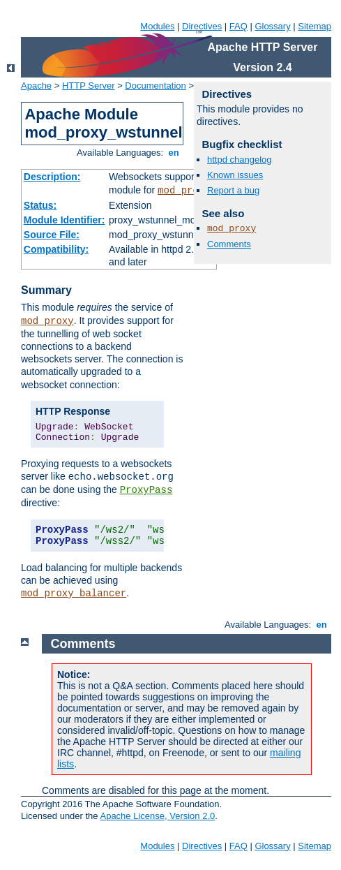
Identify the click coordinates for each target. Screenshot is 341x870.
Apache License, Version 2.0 (157, 816)
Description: (52, 176)
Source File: (51, 234)
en (173, 152)
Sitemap (314, 26)
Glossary (272, 26)
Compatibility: (56, 249)
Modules (157, 26)
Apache (36, 85)
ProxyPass (146, 490)
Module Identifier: (64, 220)
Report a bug (233, 190)
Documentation (155, 85)
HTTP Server (88, 85)
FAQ (238, 26)
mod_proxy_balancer (73, 593)
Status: (40, 205)
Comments (229, 244)
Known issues (235, 175)
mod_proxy (184, 190)
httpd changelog (239, 159)
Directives (202, 26)
